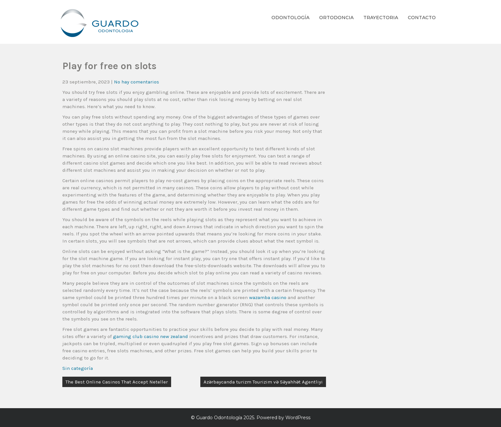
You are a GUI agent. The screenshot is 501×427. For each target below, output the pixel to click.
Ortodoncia (336, 17)
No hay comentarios (136, 82)
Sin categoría (77, 368)
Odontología (290, 17)
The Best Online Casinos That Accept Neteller (117, 382)
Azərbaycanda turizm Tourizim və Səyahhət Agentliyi (263, 382)
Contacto (422, 17)
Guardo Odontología (219, 418)
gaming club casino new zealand (150, 336)
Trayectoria (380, 17)
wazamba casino (267, 297)
